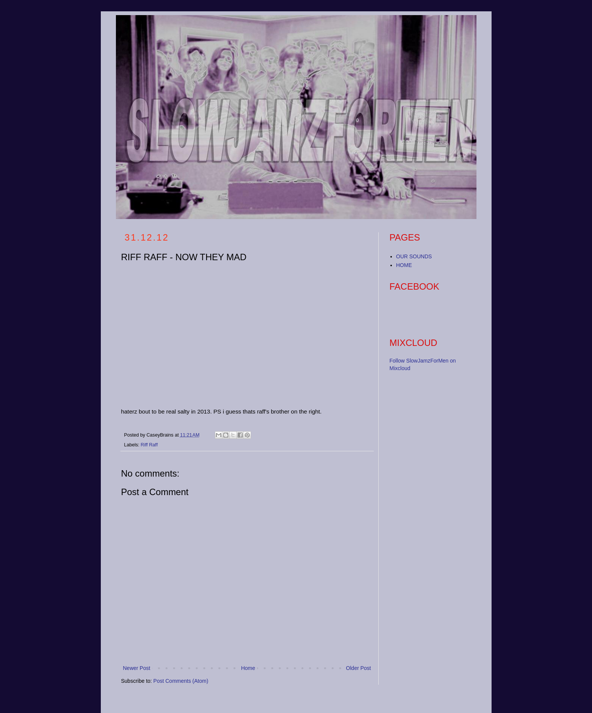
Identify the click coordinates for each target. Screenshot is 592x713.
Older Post (358, 668)
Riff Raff (149, 445)
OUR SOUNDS (414, 256)
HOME (404, 265)
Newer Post (136, 668)
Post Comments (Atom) (180, 681)
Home (248, 668)
